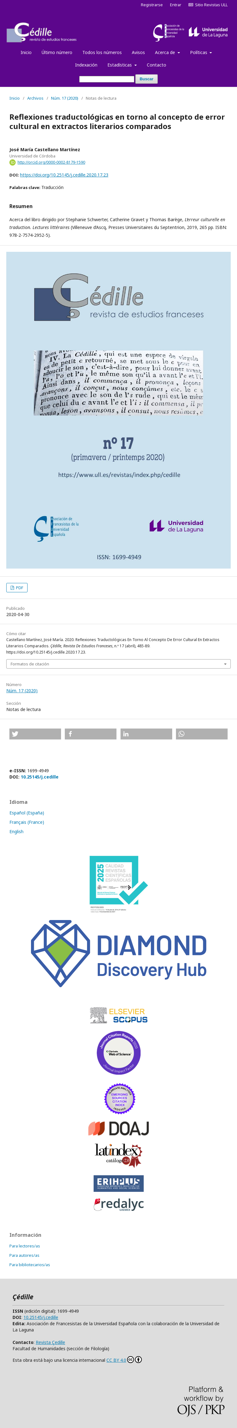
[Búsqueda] (106, 79)
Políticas (199, 52)
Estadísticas (120, 65)
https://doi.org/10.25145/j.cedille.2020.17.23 (64, 175)
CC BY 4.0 (124, 1359)
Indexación (86, 65)
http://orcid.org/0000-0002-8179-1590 (51, 162)
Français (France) (26, 822)
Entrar (175, 4)
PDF (19, 587)
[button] (35, 734)
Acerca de (165, 52)
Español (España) (26, 813)
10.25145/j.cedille (40, 777)
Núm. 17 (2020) (64, 98)
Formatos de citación (30, 664)
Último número (57, 52)
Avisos (138, 52)
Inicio (26, 52)
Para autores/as (24, 1255)
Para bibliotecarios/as (29, 1264)
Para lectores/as (24, 1246)
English (16, 831)
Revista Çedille (50, 1342)
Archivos (35, 98)
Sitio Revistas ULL (208, 4)
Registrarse (152, 4)
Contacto (156, 65)
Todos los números (102, 52)
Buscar (146, 79)
